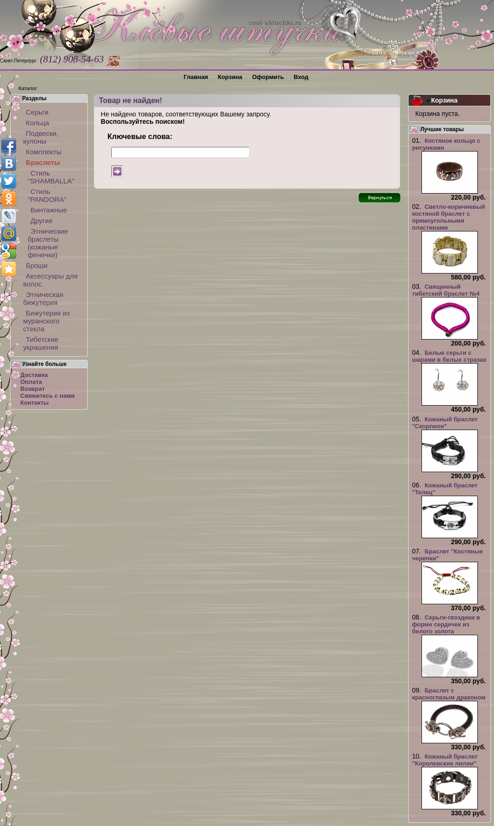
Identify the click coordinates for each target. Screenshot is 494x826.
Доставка (34, 374)
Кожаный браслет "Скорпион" (444, 423)
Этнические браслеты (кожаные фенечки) (48, 243)
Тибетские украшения (41, 343)
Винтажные (48, 210)
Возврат (32, 388)
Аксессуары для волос (50, 280)
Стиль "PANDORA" (47, 195)
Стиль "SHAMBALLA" (51, 177)
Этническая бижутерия (43, 298)
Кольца (37, 123)
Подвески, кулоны (40, 137)
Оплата (31, 381)
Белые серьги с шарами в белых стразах (449, 356)
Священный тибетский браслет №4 (445, 290)
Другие (41, 221)
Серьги (37, 112)
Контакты (34, 402)
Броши (37, 265)
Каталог (27, 88)
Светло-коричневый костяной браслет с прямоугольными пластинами (448, 217)
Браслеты (43, 162)
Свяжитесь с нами (47, 395)
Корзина (444, 100)
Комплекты (43, 152)
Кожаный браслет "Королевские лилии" (444, 760)
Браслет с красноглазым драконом (448, 694)
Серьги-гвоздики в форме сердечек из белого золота (446, 624)
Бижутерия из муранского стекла (46, 321)
